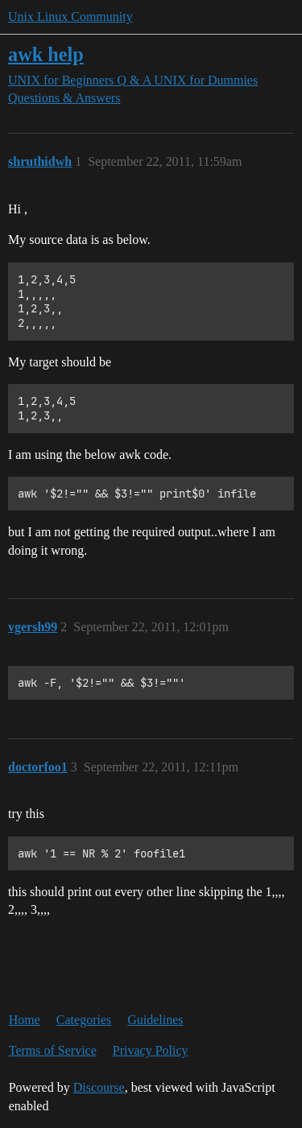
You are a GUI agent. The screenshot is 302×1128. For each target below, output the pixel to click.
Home (24, 1020)
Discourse (99, 1087)
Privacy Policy (150, 1050)
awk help (46, 54)
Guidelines (155, 1020)
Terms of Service (53, 1050)
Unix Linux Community (70, 16)
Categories (83, 1020)
